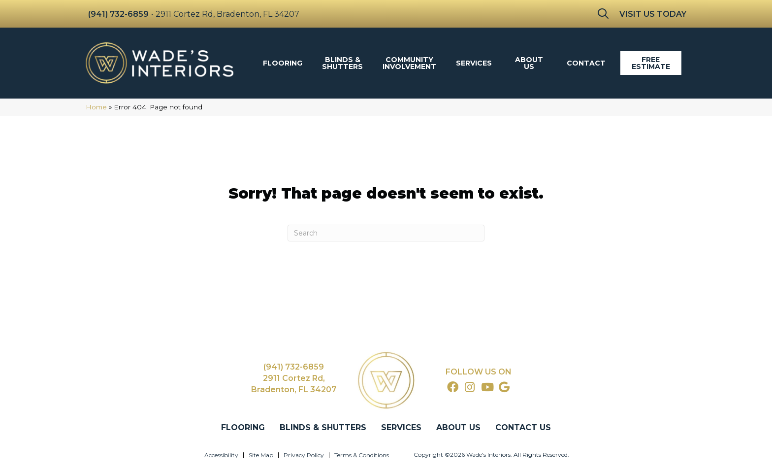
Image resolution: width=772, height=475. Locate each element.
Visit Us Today (652, 14)
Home (96, 107)
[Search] (386, 233)
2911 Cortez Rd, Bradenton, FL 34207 (227, 14)
